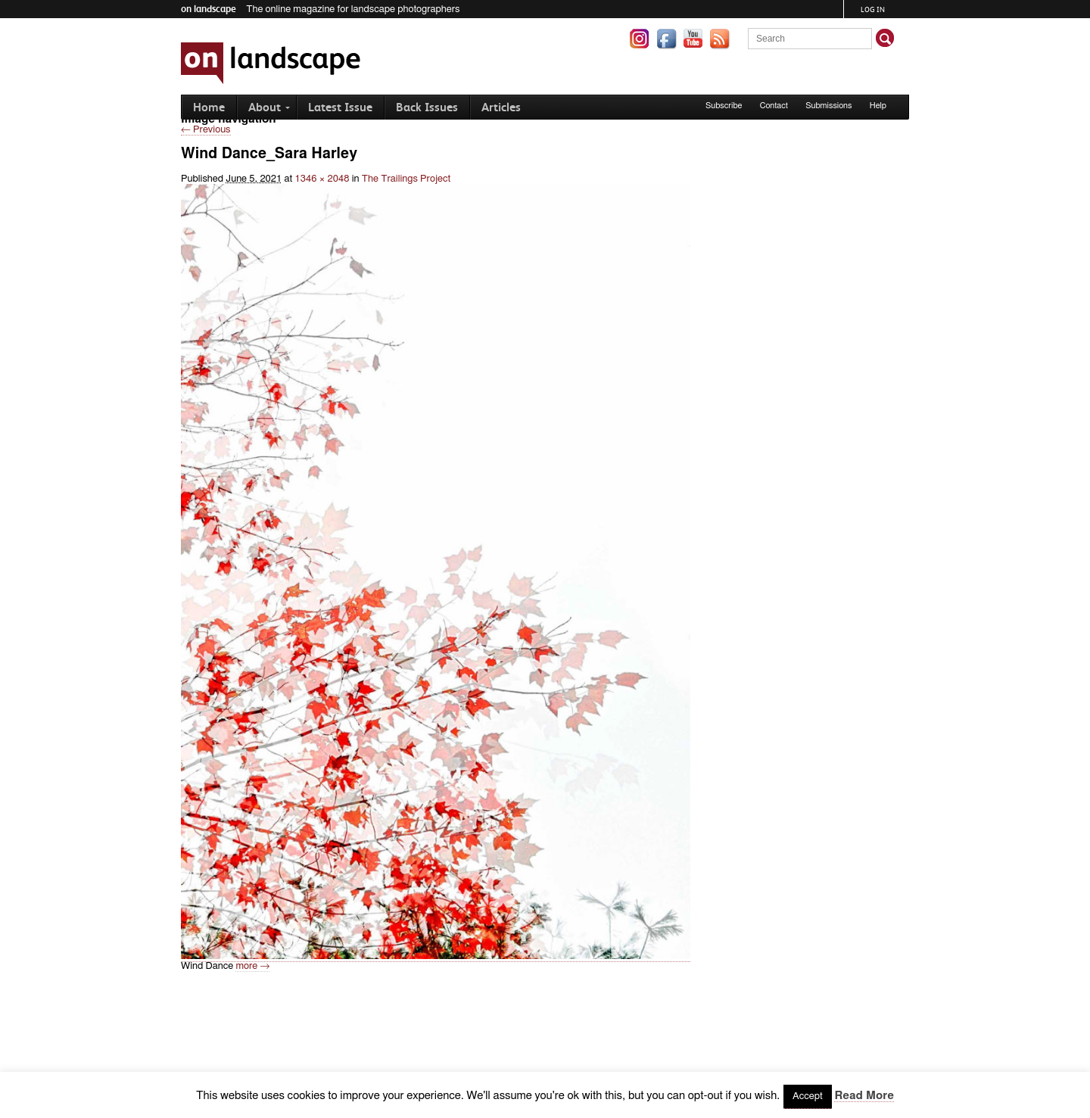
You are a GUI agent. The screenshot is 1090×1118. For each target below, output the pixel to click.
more (252, 966)
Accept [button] (808, 1096)
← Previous (206, 130)
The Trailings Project (406, 179)
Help (878, 105)
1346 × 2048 (322, 179)
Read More (863, 1095)
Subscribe (724, 105)
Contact (774, 105)
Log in (873, 9)
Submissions (828, 105)
